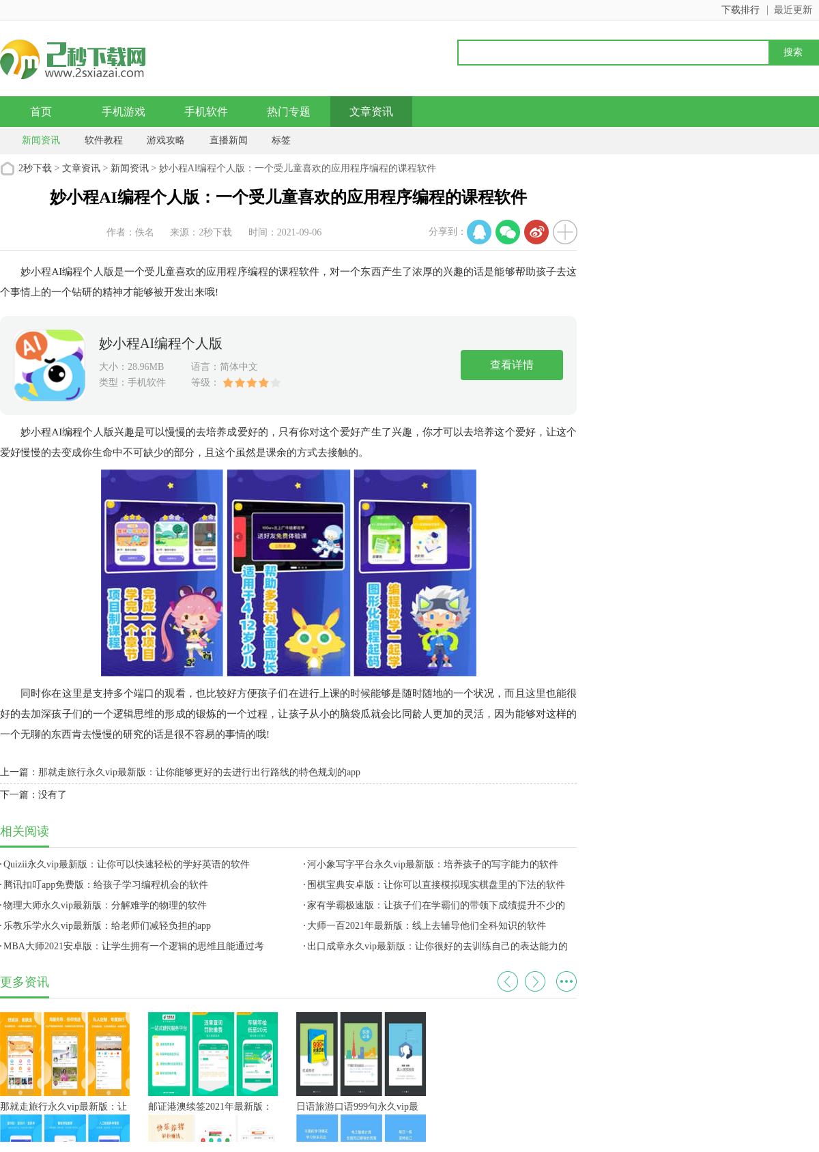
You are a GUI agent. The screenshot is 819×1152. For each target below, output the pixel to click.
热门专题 (289, 111)
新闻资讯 (41, 140)
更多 (566, 981)
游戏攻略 (166, 140)
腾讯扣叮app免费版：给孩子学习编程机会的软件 (105, 885)
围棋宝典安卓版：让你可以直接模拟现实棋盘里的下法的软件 (436, 885)
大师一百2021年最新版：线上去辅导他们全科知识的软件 (426, 926)
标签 (281, 140)
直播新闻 (229, 140)
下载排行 (740, 10)
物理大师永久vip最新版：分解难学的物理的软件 (105, 905)
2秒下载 (35, 168)
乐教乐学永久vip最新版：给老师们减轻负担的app (107, 926)
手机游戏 (123, 111)
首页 (41, 111)
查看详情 (512, 365)
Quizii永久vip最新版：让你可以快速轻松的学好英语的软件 (126, 864)
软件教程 (104, 140)
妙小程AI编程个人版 (160, 343)
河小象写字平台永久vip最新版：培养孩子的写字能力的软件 (432, 864)
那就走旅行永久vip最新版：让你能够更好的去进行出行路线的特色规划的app (199, 772)
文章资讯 (371, 111)
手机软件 (206, 111)
